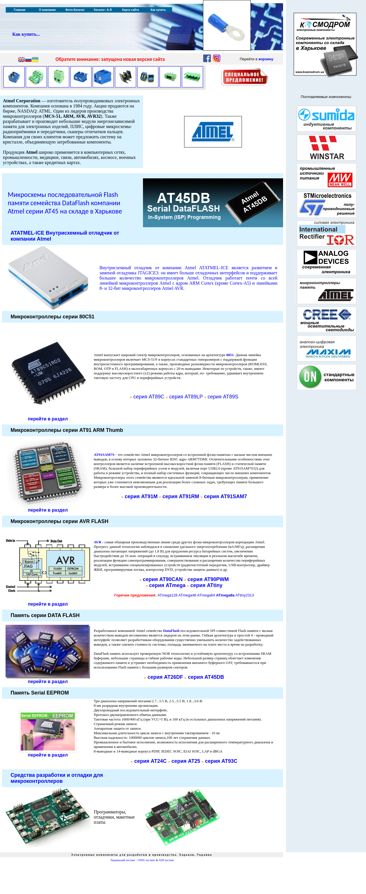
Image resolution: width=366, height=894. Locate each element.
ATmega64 (206, 595)
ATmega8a (225, 595)
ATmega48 (187, 595)
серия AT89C (148, 397)
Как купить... (26, 34)
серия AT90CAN (163, 579)
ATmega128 (168, 595)
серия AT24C (150, 761)
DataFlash (171, 630)
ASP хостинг (166, 860)
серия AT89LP (186, 397)
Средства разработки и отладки (57, 778)
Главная (19, 9)
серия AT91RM (180, 496)
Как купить (158, 9)
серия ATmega (167, 585)
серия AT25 (186, 761)
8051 (230, 355)
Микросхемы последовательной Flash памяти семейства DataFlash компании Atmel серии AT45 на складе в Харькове (65, 202)
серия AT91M (141, 496)
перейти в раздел (48, 418)
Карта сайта (130, 9)
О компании (47, 9)
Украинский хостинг (122, 860)
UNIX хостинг (146, 860)
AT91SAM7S (104, 454)
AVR (98, 542)
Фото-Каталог (75, 9)
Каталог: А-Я (103, 9)
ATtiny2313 (244, 595)
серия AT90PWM (208, 579)
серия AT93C (221, 761)
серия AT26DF (165, 677)
